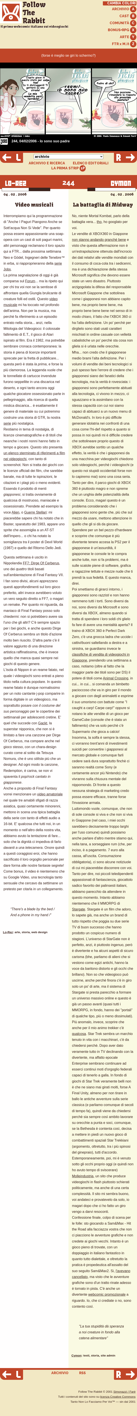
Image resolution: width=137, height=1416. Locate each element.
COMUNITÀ (123, 23)
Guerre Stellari (35, 512)
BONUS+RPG (122, 30)
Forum (30, 281)
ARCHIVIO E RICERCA (47, 163)
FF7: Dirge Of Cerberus (41, 563)
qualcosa (79, 1034)
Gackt (42, 723)
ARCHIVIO (124, 9)
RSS (82, 1373)
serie (7, 423)
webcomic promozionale (107, 1294)
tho (99, 222)
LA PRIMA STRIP (68, 168)
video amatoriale (50, 794)
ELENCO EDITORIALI (91, 163)
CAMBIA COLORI (121, 3)
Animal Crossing (115, 678)
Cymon (77, 1355)
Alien (15, 512)
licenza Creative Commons (117, 1396)
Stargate (78, 909)
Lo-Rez (8, 932)
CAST (127, 16)
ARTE (128, 37)
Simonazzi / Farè (124, 1391)
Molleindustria (83, 1176)
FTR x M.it (124, 44)
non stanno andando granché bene (99, 240)
